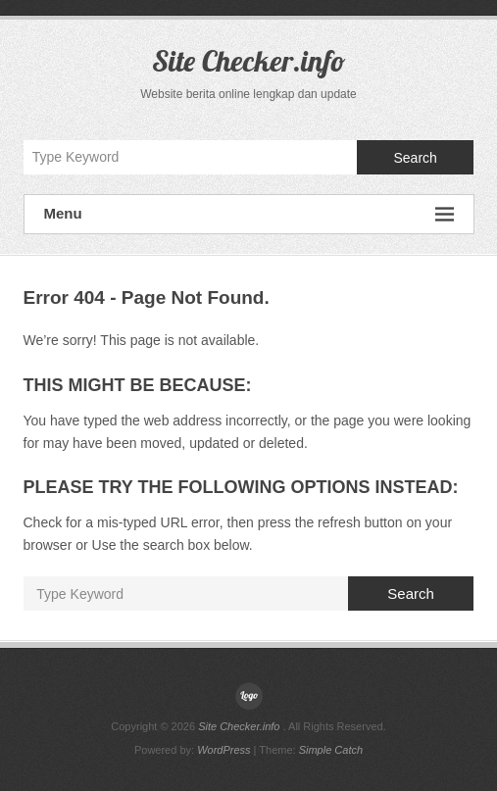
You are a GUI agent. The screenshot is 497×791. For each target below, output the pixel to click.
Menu (249, 214)
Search (414, 158)
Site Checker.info (249, 60)
